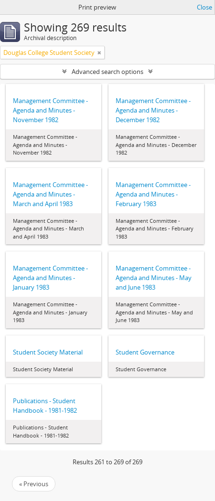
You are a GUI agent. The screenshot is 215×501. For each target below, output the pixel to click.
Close (204, 7)
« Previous (33, 484)
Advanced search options (107, 71)
